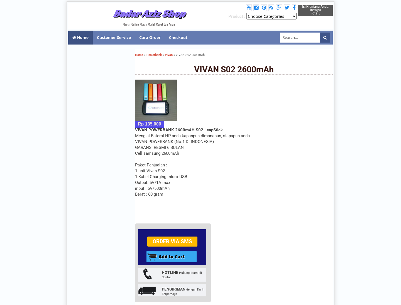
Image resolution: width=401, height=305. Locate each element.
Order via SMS (172, 241)
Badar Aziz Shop (149, 13)
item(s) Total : (315, 10)
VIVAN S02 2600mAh (234, 69)
